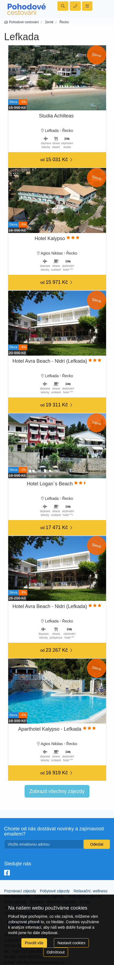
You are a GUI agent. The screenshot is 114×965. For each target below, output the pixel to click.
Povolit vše (34, 943)
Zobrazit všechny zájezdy (56, 791)
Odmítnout (56, 952)
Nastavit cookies (71, 943)
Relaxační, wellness (90, 891)
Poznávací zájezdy (20, 891)
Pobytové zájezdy (55, 891)
